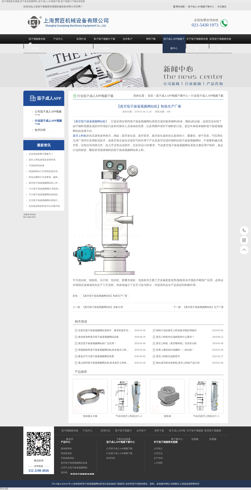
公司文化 (158, 453)
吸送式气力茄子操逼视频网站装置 (96, 356)
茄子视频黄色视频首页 (37, 44)
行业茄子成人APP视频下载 (48, 121)
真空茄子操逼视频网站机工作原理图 (46, 183)
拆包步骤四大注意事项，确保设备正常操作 (50, 177)
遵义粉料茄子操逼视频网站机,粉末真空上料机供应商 (104, 363)
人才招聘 (158, 463)
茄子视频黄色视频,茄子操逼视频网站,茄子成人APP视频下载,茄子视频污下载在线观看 (43, 1)
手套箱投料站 (67, 458)
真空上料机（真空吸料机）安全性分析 (176, 343)
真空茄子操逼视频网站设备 (74, 463)
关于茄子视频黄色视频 (197, 44)
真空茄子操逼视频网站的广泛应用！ (97, 343)
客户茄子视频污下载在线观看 (104, 44)
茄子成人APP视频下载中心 (201, 6)
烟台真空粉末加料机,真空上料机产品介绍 (178, 363)
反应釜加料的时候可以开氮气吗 (44, 206)
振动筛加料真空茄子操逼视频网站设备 (98, 337)
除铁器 (167, 416)
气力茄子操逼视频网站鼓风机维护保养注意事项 (52, 194)
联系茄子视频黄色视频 (220, 44)
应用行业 (81, 39)
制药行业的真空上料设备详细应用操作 (176, 330)
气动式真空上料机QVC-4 (129, 416)
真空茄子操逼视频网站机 (90, 121)
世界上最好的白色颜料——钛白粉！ (175, 350)
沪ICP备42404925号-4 (62, 484)
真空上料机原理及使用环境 (42, 159)
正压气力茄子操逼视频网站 (74, 467)
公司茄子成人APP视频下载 (48, 112)
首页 (150, 95)
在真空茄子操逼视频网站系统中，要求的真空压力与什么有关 (104, 330)
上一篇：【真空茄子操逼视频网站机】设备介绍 (98, 307)
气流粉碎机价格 (36, 165)
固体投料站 (66, 448)
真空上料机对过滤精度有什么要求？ (175, 337)
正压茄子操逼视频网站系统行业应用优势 (49, 200)
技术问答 (40, 129)
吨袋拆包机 (66, 453)
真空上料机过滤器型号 (168, 356)
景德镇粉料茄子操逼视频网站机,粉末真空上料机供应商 (104, 350)
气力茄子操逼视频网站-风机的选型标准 (48, 188)
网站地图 (180, 6)
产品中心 (58, 39)
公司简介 (158, 448)
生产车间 (158, 458)
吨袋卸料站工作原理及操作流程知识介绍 (49, 171)
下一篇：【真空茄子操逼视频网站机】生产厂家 (198, 307)
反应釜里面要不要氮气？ (41, 154)
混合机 (64, 472)
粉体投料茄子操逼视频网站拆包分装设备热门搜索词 (98, 484)
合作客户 (127, 39)
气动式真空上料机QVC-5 (206, 416)
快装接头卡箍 (90, 416)
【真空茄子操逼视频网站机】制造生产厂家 (104, 296)
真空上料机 (79, 135)
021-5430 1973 (244, 230)
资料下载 (151, 39)
